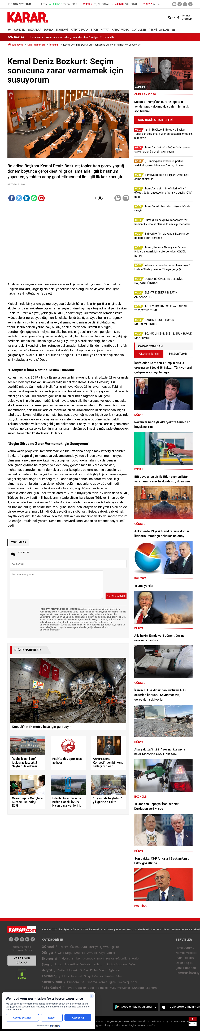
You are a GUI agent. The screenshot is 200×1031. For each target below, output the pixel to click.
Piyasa (66, 959)
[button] (95, 198)
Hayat (105, 29)
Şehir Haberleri (186, 968)
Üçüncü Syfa (78, 947)
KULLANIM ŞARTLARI (113, 929)
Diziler (61, 970)
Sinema (92, 982)
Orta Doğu (65, 953)
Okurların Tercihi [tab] (149, 353)
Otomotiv (88, 959)
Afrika (111, 953)
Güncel (19, 29)
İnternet (76, 976)
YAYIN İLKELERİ (90, 929)
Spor (94, 29)
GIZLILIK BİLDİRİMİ (138, 929)
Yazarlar (34, 29)
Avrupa (92, 953)
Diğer (132, 964)
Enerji (100, 959)
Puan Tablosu (185, 958)
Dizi (83, 982)
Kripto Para (79, 29)
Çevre (104, 947)
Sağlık (84, 970)
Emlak (76, 959)
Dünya (48, 29)
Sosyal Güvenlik (116, 959)
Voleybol (86, 964)
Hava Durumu (185, 948)
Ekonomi (62, 29)
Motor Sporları (117, 964)
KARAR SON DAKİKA (22, 960)
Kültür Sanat (98, 970)
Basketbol (72, 964)
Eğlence (114, 970)
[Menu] (172, 29)
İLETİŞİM (64, 929)
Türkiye (93, 947)
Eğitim (114, 947)
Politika (63, 947)
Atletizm (99, 964)
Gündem (73, 982)
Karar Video (120, 29)
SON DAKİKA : (16, 37)
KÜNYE (75, 929)
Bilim (119, 976)
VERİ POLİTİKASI (160, 929)
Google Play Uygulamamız (138, 1007)
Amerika (79, 953)
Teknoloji (49, 976)
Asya (102, 953)
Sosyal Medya (93, 976)
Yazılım (109, 976)
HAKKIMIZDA (49, 929)
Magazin (73, 970)
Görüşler (139, 29)
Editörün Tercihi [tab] (178, 353)
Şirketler (134, 959)
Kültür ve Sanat (120, 988)
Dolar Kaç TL (184, 963)
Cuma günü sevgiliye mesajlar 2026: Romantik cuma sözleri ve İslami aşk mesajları (79, 37)
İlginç (112, 982)
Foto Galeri (51, 987)
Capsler (80, 988)
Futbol (58, 964)
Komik (103, 982)
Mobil (65, 976)
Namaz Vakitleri (186, 953)
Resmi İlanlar (159, 29)
